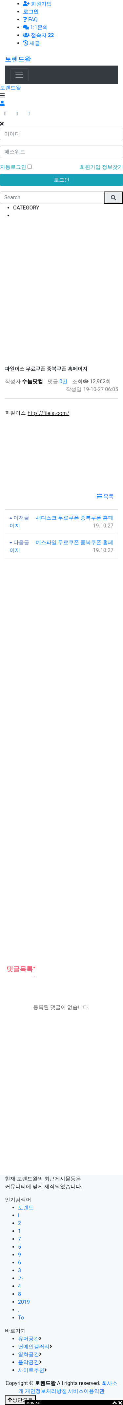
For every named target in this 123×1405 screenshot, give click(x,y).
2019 (24, 1302)
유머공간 (28, 1339)
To (21, 1318)
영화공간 (28, 1354)
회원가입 (37, 4)
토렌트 (26, 1207)
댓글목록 (19, 969)
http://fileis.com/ (48, 413)
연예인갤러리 (34, 1346)
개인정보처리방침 (46, 1391)
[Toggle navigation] (19, 74)
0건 (63, 381)
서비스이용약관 (86, 1391)
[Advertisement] (61, 286)
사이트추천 (31, 1370)
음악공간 (28, 1362)
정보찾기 (112, 167)
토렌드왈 (18, 59)
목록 (105, 496)
